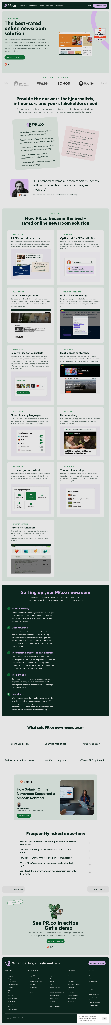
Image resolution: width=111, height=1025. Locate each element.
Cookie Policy (92, 1020)
